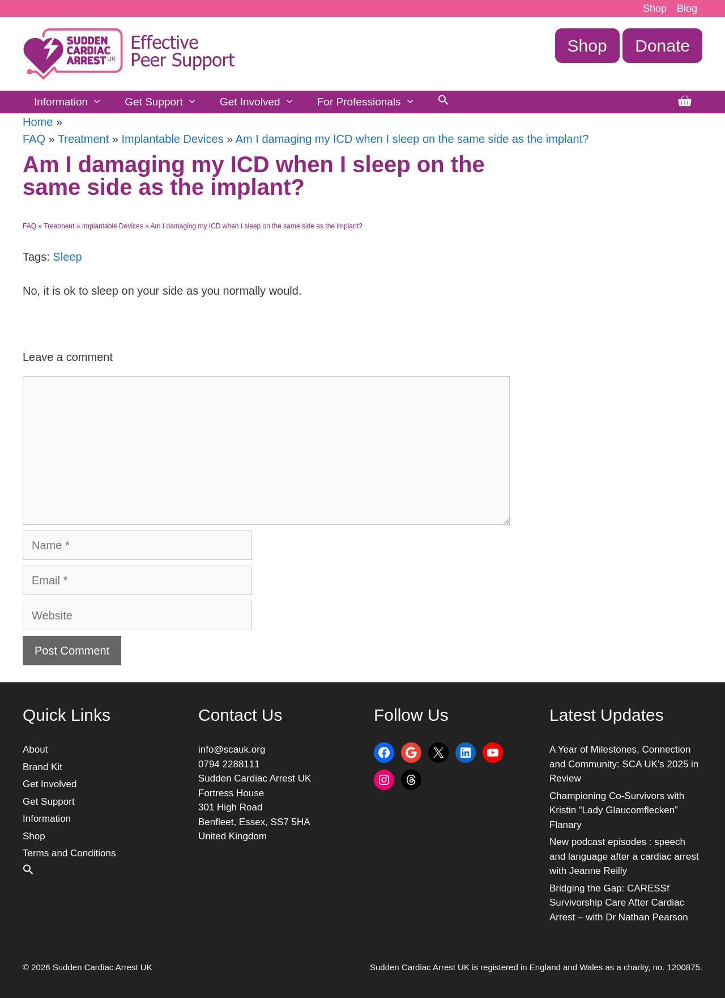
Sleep (67, 256)
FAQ (34, 139)
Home (38, 122)
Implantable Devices (173, 139)
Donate (662, 45)
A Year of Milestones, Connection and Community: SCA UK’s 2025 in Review (623, 764)
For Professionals (372, 102)
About (35, 749)
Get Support (166, 102)
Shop (655, 8)
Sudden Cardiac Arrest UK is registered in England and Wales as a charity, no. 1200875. (536, 967)
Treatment (83, 139)
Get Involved (263, 102)
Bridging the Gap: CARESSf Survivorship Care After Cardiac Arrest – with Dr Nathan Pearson (618, 903)
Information (73, 102)
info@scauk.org (231, 749)
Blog (687, 8)
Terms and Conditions (69, 853)
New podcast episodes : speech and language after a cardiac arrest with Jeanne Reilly (624, 856)
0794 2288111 (229, 764)
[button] (443, 102)
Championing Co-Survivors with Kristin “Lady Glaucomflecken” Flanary (616, 810)
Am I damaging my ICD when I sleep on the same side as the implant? (412, 139)
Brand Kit (42, 767)
